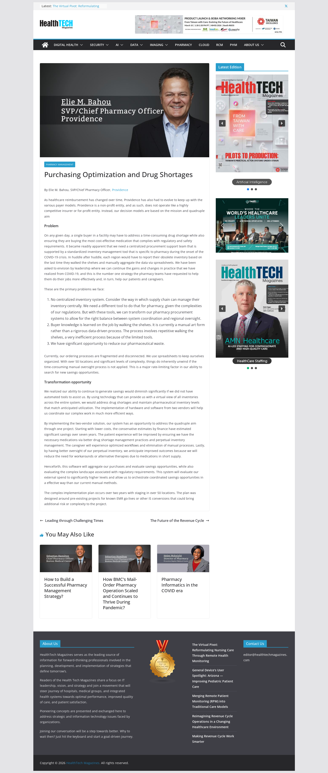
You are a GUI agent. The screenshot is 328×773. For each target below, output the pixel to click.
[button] (80, 45)
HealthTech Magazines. (83, 763)
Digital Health (66, 45)
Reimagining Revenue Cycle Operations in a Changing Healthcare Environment (212, 721)
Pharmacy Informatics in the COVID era (179, 585)
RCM (219, 45)
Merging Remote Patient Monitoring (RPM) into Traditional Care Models (210, 701)
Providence (120, 190)
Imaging (156, 45)
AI (117, 45)
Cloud (204, 45)
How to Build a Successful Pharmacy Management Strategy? (65, 587)
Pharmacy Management (59, 164)
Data (134, 45)
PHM (233, 45)
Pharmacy (183, 45)
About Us (251, 45)
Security (97, 45)
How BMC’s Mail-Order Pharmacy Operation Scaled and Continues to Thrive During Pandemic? (120, 593)
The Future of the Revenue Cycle (179, 520)
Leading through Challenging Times (71, 520)
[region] (252, 132)
